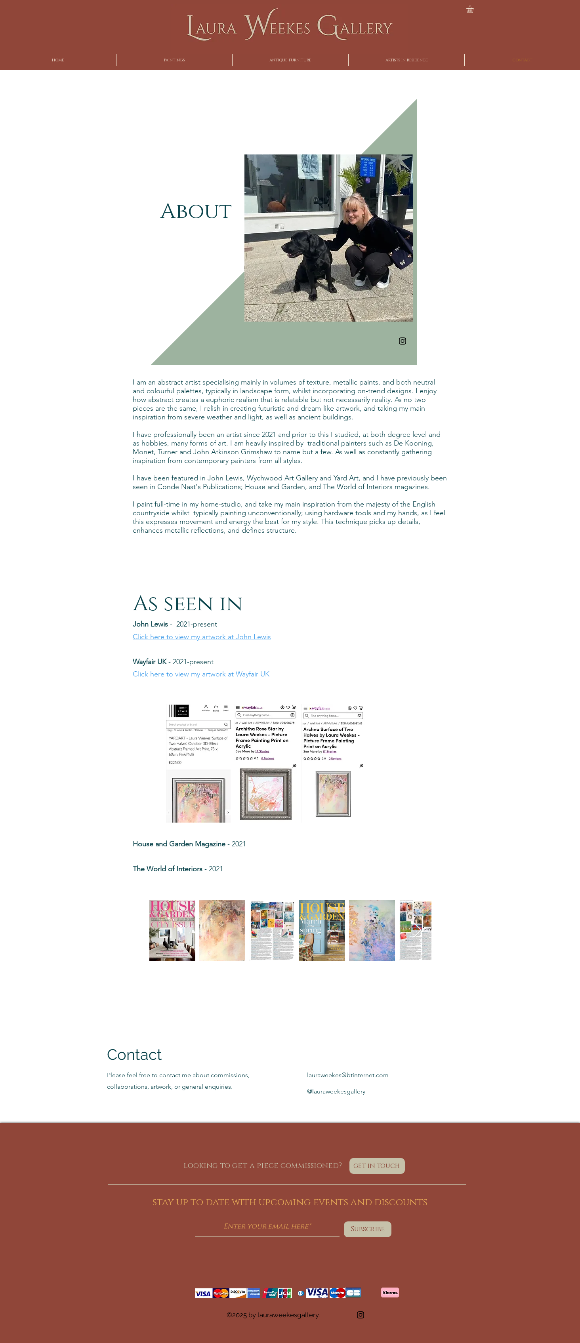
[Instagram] (402, 341)
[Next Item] (417, 930)
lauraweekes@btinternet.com (348, 1075)
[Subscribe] (367, 1229)
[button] (474, 9)
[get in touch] (377, 1166)
